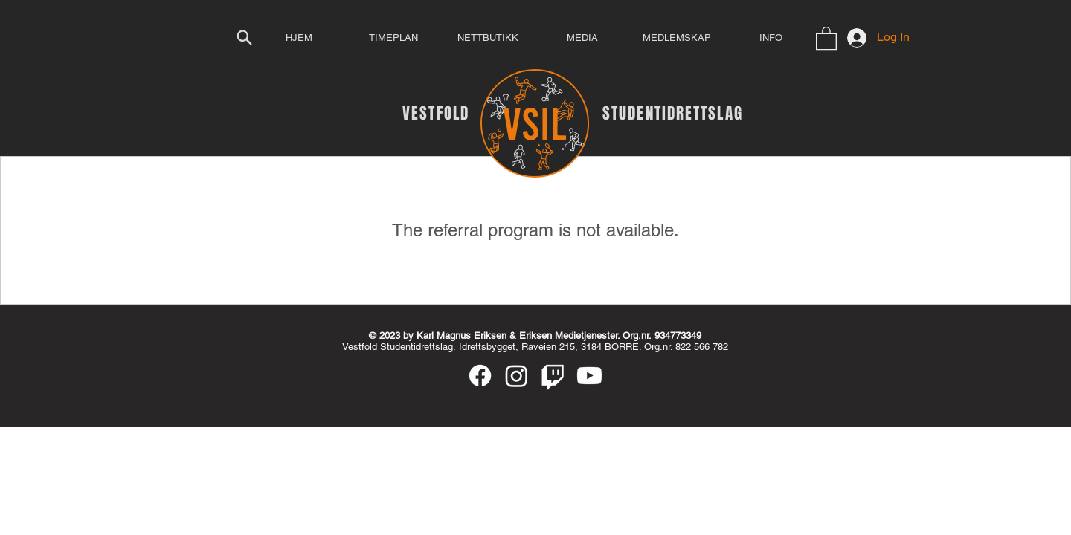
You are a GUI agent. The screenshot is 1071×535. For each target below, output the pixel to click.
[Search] (244, 37)
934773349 (677, 335)
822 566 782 (701, 346)
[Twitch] (552, 375)
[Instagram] (516, 375)
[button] (826, 37)
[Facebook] (480, 375)
